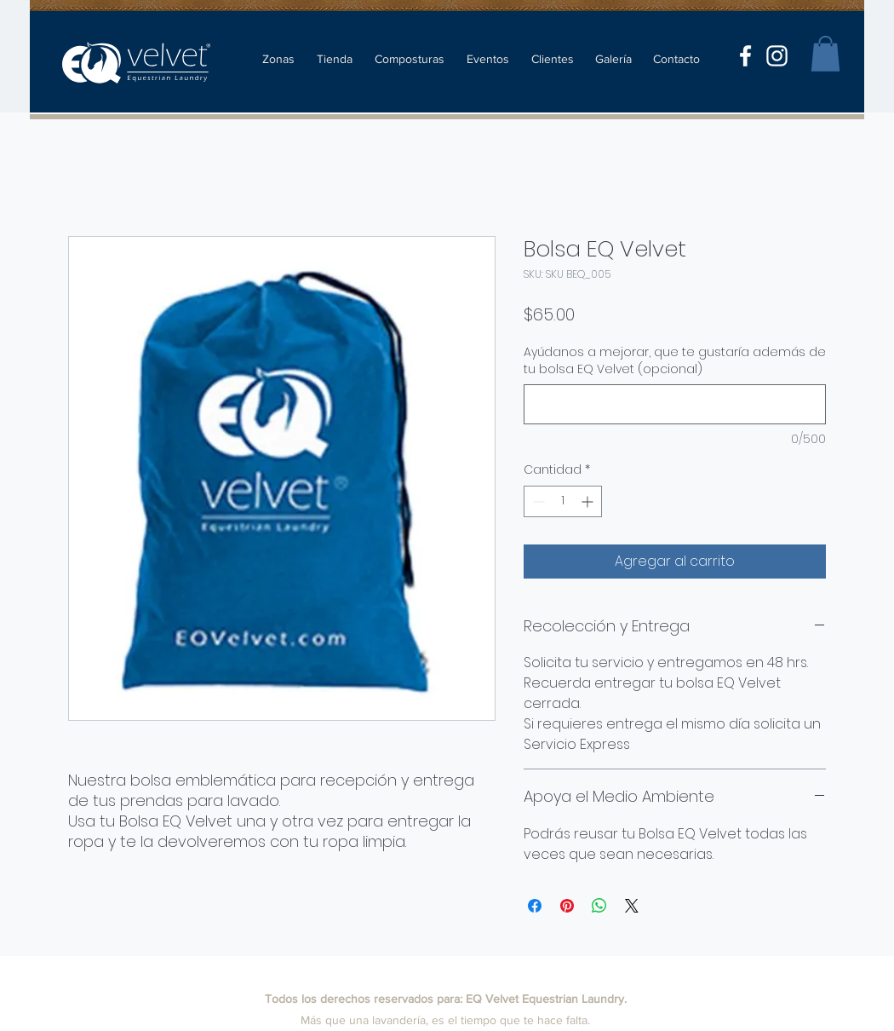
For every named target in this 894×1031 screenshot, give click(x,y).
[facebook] (745, 56)
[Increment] (588, 501)
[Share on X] (632, 906)
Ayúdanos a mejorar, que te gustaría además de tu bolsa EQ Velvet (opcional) (675, 360)
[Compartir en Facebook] (534, 906)
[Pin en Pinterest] (567, 906)
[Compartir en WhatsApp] (599, 906)
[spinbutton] (562, 501)
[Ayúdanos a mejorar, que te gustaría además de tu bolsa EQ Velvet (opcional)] (674, 404)
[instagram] (777, 56)
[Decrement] (536, 501)
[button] (825, 54)
